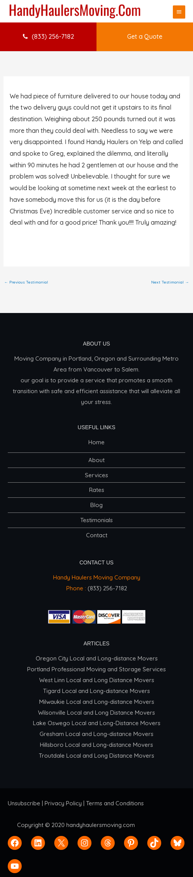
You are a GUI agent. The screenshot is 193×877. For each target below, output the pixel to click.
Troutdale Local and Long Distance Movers (96, 755)
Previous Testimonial (26, 282)
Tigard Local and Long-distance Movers (96, 691)
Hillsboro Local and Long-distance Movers (96, 744)
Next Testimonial (170, 282)
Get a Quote (144, 36)
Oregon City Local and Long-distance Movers (97, 658)
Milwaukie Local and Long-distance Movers (96, 701)
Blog (96, 505)
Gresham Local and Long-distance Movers (96, 734)
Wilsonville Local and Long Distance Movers (96, 712)
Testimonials (96, 520)
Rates (96, 490)
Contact (96, 535)
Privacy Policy (63, 803)
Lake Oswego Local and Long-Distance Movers (96, 723)
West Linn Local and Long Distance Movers (96, 680)
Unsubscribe (24, 803)
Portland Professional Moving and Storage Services (96, 669)
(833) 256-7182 (48, 36)
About (96, 460)
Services (96, 475)
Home (96, 442)
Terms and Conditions (115, 803)
